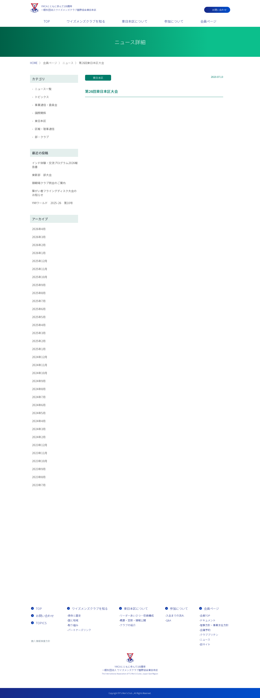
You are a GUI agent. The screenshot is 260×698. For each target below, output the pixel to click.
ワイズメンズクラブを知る (86, 21)
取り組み (73, 625)
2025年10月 (39, 277)
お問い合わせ (219, 9)
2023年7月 (39, 485)
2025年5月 (39, 317)
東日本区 (40, 121)
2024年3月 (39, 429)
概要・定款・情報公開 (133, 620)
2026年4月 (39, 229)
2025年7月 (39, 301)
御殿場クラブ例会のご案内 (49, 183)
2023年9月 (39, 469)
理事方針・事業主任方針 (214, 625)
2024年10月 (39, 373)
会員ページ (208, 21)
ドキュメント (208, 620)
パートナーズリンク (79, 630)
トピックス (42, 97)
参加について (174, 21)
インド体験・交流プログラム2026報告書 (55, 165)
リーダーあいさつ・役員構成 (137, 615)
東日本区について (135, 21)
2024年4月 (39, 421)
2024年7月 (39, 397)
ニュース (205, 639)
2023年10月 (39, 461)
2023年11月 (39, 453)
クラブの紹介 (128, 625)
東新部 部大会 (42, 175)
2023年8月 (39, 477)
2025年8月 (39, 293)
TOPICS (41, 623)
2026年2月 (39, 245)
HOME (34, 63)
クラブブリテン (209, 635)
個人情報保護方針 (40, 641)
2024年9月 (39, 381)
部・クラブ (42, 137)
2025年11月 (39, 269)
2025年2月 (39, 341)
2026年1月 (39, 253)
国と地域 (73, 620)
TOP (47, 21)
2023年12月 (39, 445)
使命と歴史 (74, 615)
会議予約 (205, 630)
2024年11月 (39, 365)
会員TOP (205, 615)
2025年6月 (39, 309)
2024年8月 (39, 389)
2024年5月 (39, 413)
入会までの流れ (153, 586)
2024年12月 (39, 357)
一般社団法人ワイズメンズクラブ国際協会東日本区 (68, 7)
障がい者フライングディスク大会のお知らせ (54, 193)
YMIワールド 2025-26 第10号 (52, 203)
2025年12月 (39, 261)
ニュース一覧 (43, 89)
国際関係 (40, 113)
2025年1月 (39, 349)
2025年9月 (39, 285)
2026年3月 (39, 237)
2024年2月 (39, 437)
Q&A (168, 620)
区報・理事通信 (44, 129)
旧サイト (205, 644)
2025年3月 (39, 333)
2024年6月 (39, 405)
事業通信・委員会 (46, 105)
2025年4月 (39, 325)
